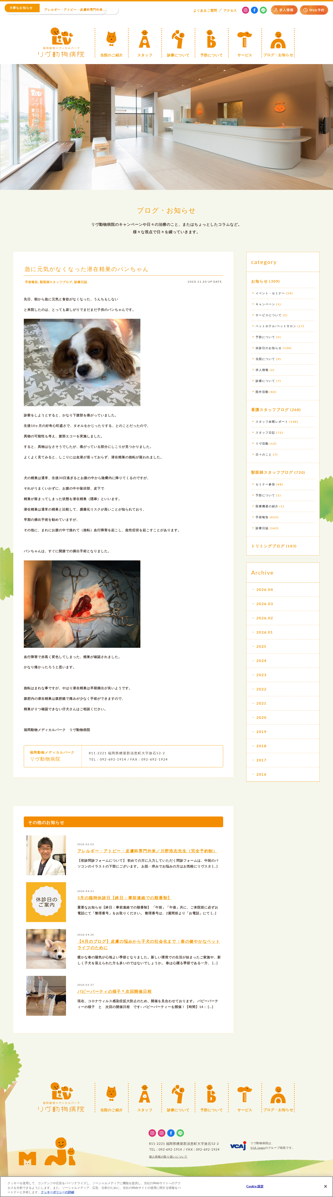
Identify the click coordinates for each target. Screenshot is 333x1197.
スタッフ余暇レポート (272, 421)
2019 (261, 731)
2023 (261, 674)
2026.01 (264, 632)
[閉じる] (325, 1187)
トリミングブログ (268, 546)
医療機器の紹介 (267, 506)
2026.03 (264, 603)
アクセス (230, 10)
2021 (261, 703)
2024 (261, 660)
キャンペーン (265, 304)
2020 (261, 717)
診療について (265, 381)
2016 (261, 774)
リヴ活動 (262, 443)
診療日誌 (85, 282)
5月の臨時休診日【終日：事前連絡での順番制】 (127, 897)
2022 (261, 689)
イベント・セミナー (270, 293)
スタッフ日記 (265, 432)
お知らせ (259, 281)
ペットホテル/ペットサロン (276, 326)
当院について (265, 359)
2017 (261, 760)
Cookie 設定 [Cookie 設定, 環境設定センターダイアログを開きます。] (255, 1187)
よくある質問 (205, 10)
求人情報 (262, 370)
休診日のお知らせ (269, 348)
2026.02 (264, 618)
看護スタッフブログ (270, 409)
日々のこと (264, 454)
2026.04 (264, 589)
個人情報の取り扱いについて (168, 1156)
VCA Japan (257, 1147)
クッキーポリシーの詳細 (57, 1193)
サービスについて (269, 315)
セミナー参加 (265, 484)
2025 (261, 646)
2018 (261, 746)
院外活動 (262, 392)
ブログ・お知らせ (166, 209)
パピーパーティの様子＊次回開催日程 (117, 991)
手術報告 (32, 282)
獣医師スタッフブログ (58, 282)
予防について (265, 337)
